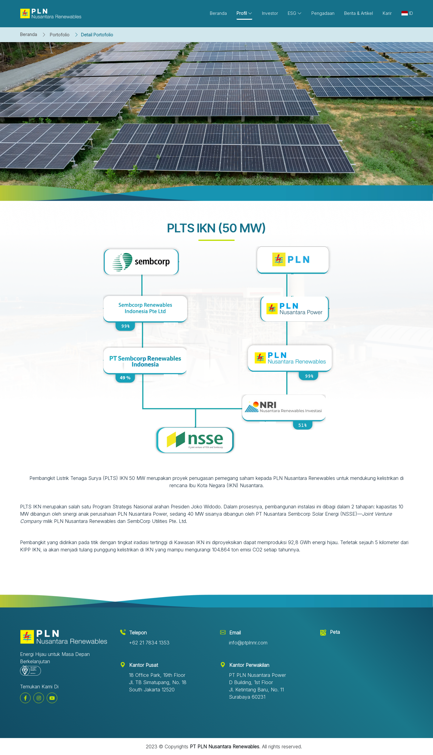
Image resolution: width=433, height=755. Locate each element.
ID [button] (407, 13)
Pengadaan (322, 13)
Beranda (28, 34)
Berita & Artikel (358, 13)
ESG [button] (295, 13)
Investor (270, 13)
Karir (387, 13)
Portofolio (59, 34)
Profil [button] (244, 13)
